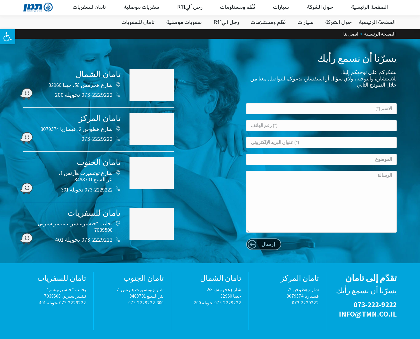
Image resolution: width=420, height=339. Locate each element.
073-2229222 (97, 139)
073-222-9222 (355, 7)
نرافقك (107, 8)
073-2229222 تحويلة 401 (84, 239)
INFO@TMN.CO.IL (310, 7)
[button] (7, 36)
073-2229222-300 (146, 303)
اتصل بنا (83, 8)
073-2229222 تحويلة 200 (84, 95)
